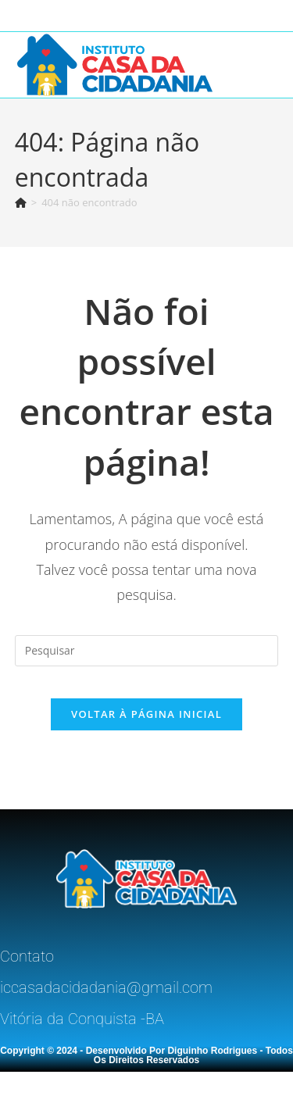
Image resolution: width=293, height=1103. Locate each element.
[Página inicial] (21, 202)
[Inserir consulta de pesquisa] (147, 650)
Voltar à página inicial (146, 714)
